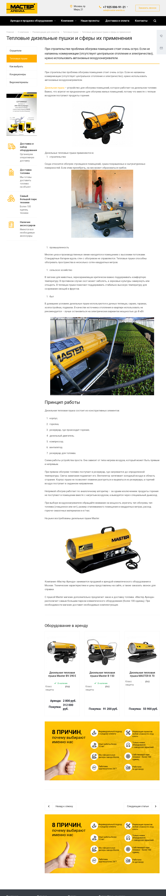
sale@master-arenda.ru (114, 10)
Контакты (141, 20)
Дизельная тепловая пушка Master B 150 (102, 674)
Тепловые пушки (18, 58)
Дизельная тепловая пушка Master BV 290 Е (62, 674)
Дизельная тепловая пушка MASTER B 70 (142, 674)
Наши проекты (90, 20)
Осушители (15, 50)
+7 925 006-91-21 (114, 7)
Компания (68, 20)
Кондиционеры (18, 74)
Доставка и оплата (117, 20)
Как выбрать (16, 66)
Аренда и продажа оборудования (33, 20)
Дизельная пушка (54, 87)
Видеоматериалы (19, 82)
